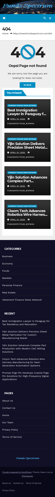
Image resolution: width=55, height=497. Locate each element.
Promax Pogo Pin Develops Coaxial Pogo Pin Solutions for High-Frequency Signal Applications (25, 376)
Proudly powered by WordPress (17, 472)
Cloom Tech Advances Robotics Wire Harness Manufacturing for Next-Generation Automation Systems (23, 362)
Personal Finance (12, 285)
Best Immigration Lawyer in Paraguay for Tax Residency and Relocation (27, 115)
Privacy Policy (10, 429)
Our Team (7, 422)
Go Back (27, 85)
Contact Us (8, 408)
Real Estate (9, 292)
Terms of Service (12, 437)
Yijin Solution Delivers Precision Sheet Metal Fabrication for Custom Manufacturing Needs (27, 149)
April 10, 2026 (18, 119)
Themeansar (27, 476)
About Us (7, 400)
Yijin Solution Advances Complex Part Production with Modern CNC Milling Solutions (24, 348)
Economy (7, 263)
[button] (44, 18)
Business (7, 256)
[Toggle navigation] (50, 18)
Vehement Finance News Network (22, 105)
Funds (5, 270)
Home (5, 33)
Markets (7, 278)
